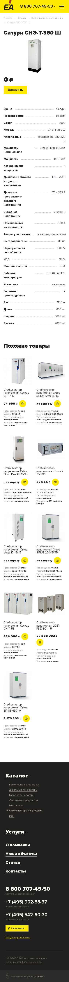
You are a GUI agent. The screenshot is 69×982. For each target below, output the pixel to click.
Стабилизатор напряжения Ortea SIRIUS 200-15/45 (48, 549)
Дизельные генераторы (23, 789)
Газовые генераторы (21, 795)
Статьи (13, 862)
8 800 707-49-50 (36, 6)
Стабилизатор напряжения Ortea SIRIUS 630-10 (15, 707)
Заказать (15, 90)
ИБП (11, 815)
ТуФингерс (38, 976)
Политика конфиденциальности (24, 962)
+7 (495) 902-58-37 (26, 902)
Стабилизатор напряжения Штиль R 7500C (49, 471)
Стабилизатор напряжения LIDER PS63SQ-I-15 (48, 625)
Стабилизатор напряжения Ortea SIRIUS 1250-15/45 (48, 393)
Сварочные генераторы (23, 800)
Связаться (16, 928)
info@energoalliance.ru (18, 937)
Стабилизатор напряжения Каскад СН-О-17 (16, 393)
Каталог (17, 775)
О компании (18, 845)
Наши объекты (21, 853)
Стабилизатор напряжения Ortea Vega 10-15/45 (15, 549)
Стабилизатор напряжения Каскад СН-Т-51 (16, 625)
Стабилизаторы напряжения (25, 810)
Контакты (16, 871)
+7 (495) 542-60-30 (26, 915)
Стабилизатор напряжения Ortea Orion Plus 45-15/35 (16, 471)
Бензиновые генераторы (24, 784)
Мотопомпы (16, 805)
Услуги (15, 831)
